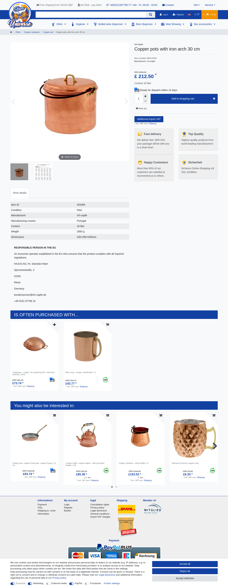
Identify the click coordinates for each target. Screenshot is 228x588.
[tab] (19, 193)
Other (59, 24)
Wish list (141, 108)
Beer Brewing (174, 24)
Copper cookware (32, 32)
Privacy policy (97, 507)
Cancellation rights (99, 504)
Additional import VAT (149, 119)
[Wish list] (197, 14)
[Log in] (164, 14)
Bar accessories (203, 24)
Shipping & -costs (47, 510)
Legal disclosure (98, 510)
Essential (20, 583)
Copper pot (48, 32)
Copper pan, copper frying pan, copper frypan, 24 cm (34, 464)
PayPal (78, 583)
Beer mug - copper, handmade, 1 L (81, 372)
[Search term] (91, 15)
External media (59, 583)
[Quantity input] (138, 99)
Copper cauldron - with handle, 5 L (134, 463)
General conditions (99, 513)
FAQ (40, 507)
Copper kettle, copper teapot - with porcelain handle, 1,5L (85, 464)
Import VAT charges (100, 516)
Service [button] (209, 5)
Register (68, 507)
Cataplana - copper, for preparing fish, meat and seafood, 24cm (33, 373)
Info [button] (196, 5)
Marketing (38, 583)
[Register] (178, 14)
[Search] (150, 15)
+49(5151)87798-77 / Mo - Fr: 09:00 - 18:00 (132, 5)
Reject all (185, 571)
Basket (67, 510)
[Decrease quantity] (145, 101)
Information (43, 513)
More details (20, 192)
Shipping (152, 123)
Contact (168, 5)
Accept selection (185, 578)
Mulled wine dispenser (110, 24)
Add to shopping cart (193, 98)
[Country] (189, 14)
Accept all (184, 563)
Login (67, 504)
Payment (42, 504)
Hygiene (81, 24)
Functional (95, 583)
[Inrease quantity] (145, 96)
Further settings (112, 583)
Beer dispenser (144, 24)
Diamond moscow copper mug (185, 463)
